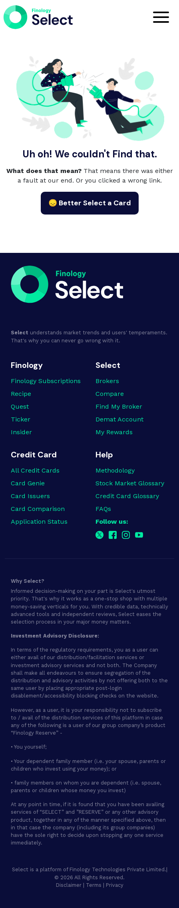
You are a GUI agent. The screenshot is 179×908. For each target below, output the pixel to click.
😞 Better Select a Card (89, 203)
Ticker (20, 419)
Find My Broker (118, 406)
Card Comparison (38, 509)
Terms (93, 885)
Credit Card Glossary (127, 496)
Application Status (39, 521)
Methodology (115, 470)
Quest (20, 406)
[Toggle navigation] (161, 17)
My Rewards (114, 432)
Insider (21, 432)
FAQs (103, 509)
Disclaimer (69, 885)
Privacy (114, 885)
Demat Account (119, 419)
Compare (109, 393)
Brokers (107, 381)
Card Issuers (30, 496)
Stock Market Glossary (129, 483)
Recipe (21, 393)
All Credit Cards (35, 470)
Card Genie (28, 483)
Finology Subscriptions (46, 381)
